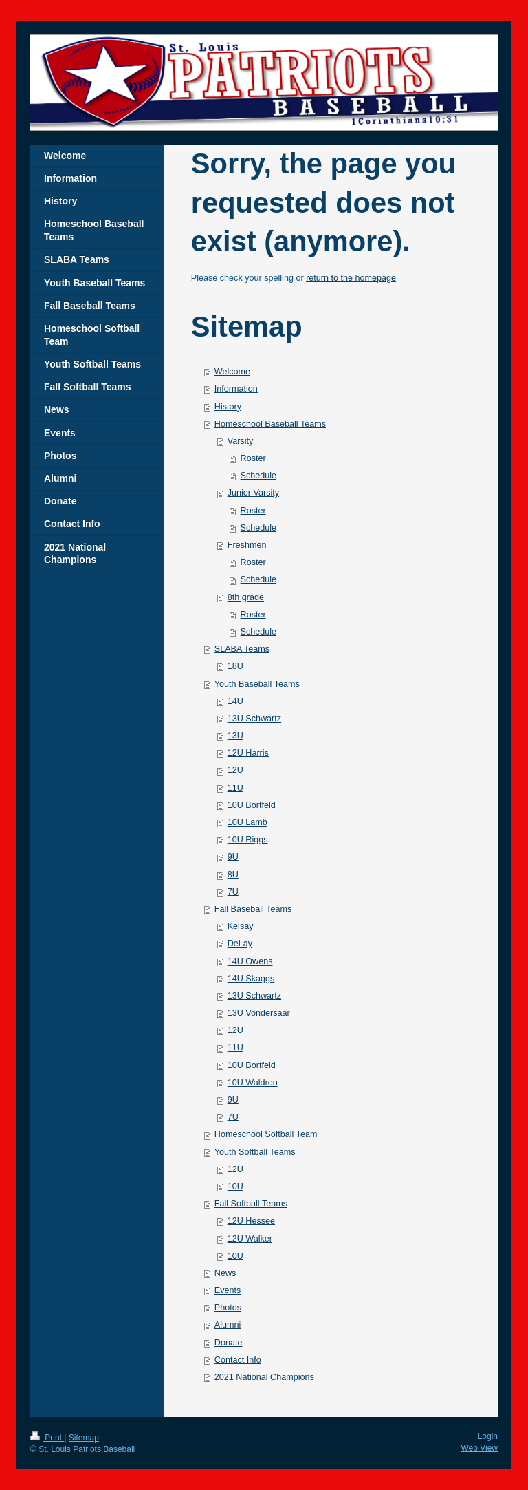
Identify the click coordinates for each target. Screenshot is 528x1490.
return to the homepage (351, 278)
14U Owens (250, 961)
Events (227, 1290)
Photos (227, 1307)
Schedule (259, 475)
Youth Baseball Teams (257, 684)
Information (236, 389)
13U (235, 736)
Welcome (232, 371)
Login (488, 1436)
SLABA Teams (242, 649)
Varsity (241, 441)
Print (47, 1438)
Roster (253, 458)
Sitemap (84, 1438)
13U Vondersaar (259, 1013)
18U (235, 666)
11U (235, 788)
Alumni (227, 1325)
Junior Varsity (253, 493)
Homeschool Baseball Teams (270, 424)
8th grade (246, 597)
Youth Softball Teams (255, 1152)
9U (233, 857)
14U (235, 701)
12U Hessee (251, 1221)
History (227, 407)
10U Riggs (248, 839)
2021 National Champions (264, 1377)
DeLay (240, 943)
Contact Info (237, 1360)
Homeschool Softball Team (266, 1134)
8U (233, 875)
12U (235, 770)
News (225, 1273)
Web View (479, 1448)
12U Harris (248, 753)
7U (233, 892)
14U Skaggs (251, 978)
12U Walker (250, 1239)
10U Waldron (253, 1082)
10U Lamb (247, 822)
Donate (228, 1343)
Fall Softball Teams (250, 1204)
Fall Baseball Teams (253, 909)
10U (235, 1186)
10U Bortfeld (252, 805)
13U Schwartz (254, 718)
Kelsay (241, 926)
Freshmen (247, 545)
